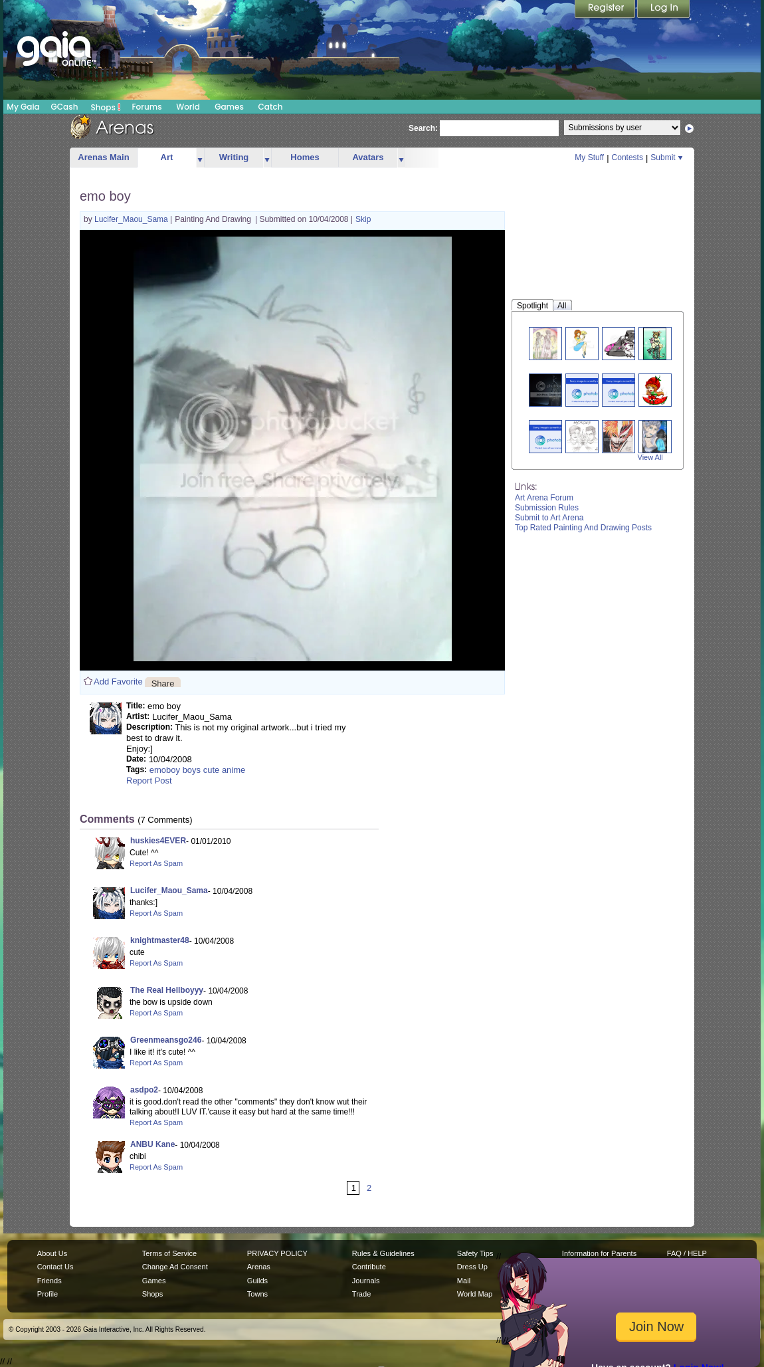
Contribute (369, 1267)
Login (663, 10)
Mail (463, 1281)
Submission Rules (547, 507)
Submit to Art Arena (549, 517)
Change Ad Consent (175, 1267)
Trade (361, 1294)
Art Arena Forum (544, 497)
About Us (52, 1253)
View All (650, 457)
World (188, 106)
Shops (106, 107)
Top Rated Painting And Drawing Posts (583, 527)
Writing (234, 157)
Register (606, 10)
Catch (270, 106)
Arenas (258, 1267)
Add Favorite (118, 681)
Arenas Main (103, 157)
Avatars (367, 157)
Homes (304, 157)
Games (229, 106)
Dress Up (472, 1267)
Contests (627, 157)
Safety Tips (475, 1253)
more (200, 157)
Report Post (149, 781)
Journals (366, 1281)
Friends (49, 1281)
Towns (257, 1294)
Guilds (257, 1281)
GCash (64, 106)
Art (167, 157)
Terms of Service (169, 1253)
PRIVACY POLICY (277, 1253)
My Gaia (23, 106)
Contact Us (55, 1267)
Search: (423, 128)
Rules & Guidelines (383, 1253)
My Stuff (589, 157)
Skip (363, 219)
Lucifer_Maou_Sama (132, 219)
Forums (146, 106)
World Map (474, 1294)
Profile (47, 1294)
